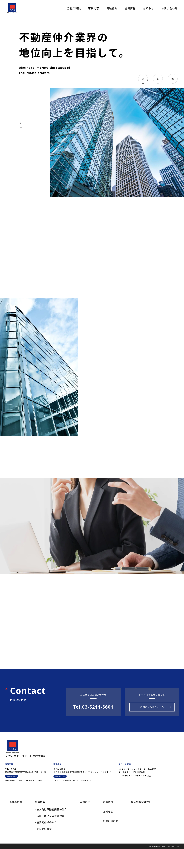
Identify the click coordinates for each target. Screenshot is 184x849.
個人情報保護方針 (141, 802)
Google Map (11, 776)
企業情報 (130, 8)
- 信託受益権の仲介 (46, 822)
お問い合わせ (169, 8)
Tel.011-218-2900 (62, 780)
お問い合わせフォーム (152, 707)
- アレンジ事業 (43, 828)
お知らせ (148, 8)
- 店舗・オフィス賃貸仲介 (49, 815)
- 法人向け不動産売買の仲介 (51, 809)
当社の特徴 (74, 8)
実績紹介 (112, 8)
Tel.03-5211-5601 (93, 707)
